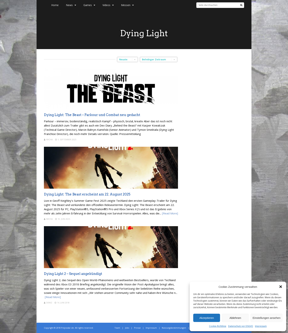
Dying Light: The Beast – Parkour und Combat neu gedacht (92, 115)
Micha (49, 139)
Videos (108, 5)
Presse (137, 327)
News (71, 5)
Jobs (127, 327)
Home (55, 5)
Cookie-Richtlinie (217, 326)
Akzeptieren (206, 317)
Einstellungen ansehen (266, 317)
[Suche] (241, 5)
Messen (127, 5)
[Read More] (170, 213)
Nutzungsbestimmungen (174, 327)
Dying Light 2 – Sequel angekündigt (73, 274)
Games (89, 5)
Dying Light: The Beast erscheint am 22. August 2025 (87, 194)
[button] (280, 287)
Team (117, 327)
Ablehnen (235, 317)
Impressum (261, 326)
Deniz (49, 302)
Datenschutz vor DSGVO (240, 326)
